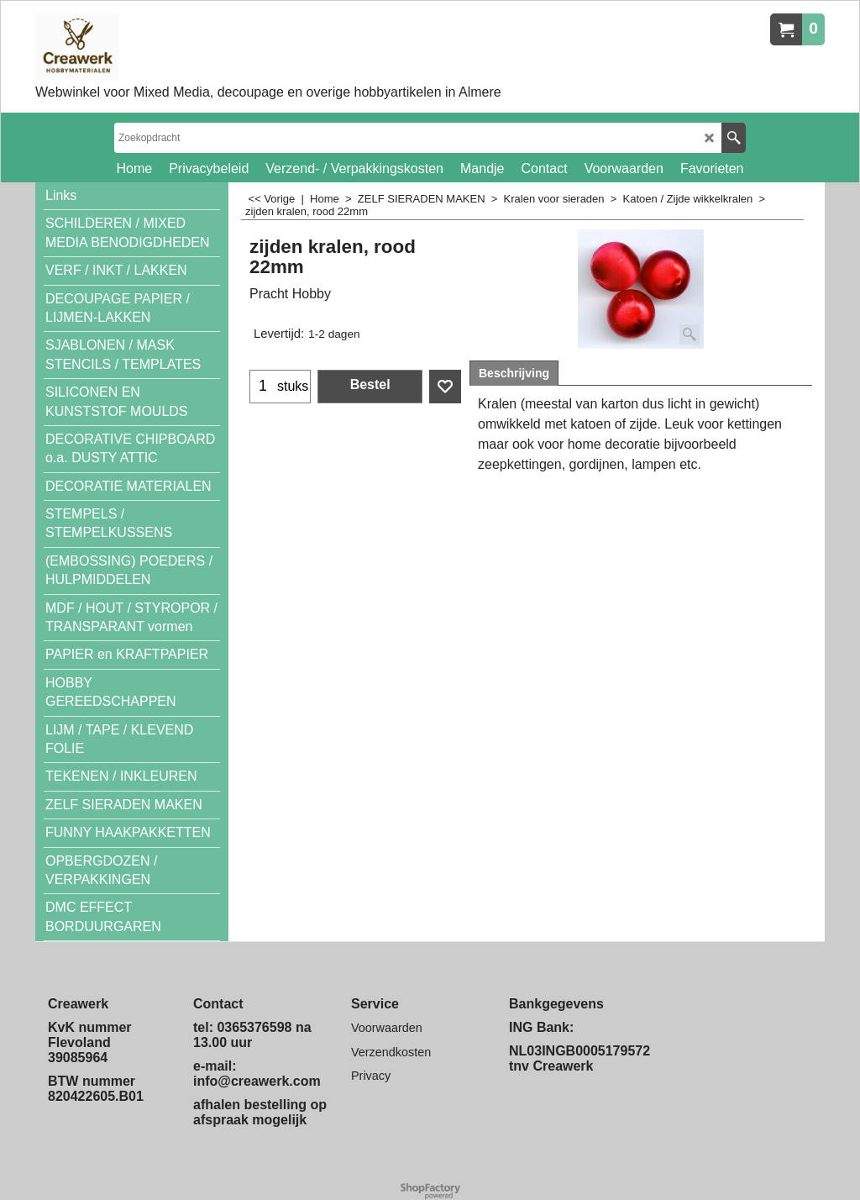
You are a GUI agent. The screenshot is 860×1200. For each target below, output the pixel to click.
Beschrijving (514, 373)
